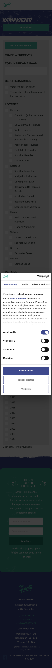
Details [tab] (24, 284)
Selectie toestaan (26, 380)
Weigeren (26, 389)
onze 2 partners (18, 298)
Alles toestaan (26, 370)
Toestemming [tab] (10, 284)
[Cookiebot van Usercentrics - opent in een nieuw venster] (37, 277)
